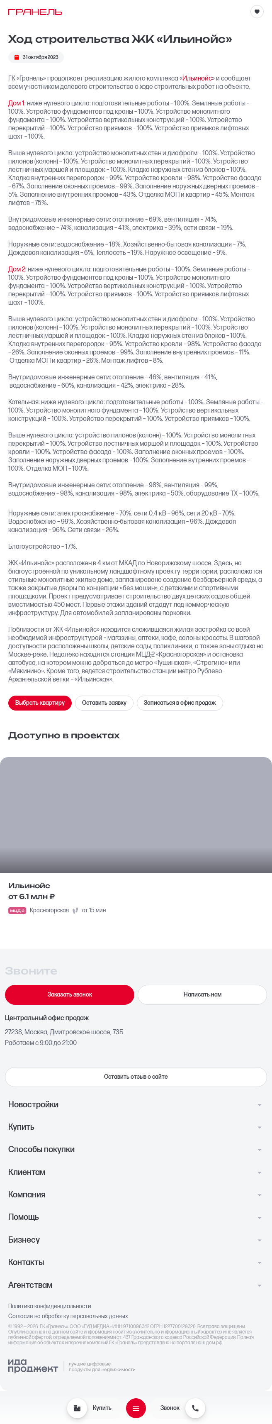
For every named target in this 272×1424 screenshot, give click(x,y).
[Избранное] (257, 11)
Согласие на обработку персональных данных (68, 1316)
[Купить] (77, 1408)
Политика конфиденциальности (49, 1306)
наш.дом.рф (209, 1343)
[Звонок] (195, 1408)
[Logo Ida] (71, 1366)
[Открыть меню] (136, 1408)
